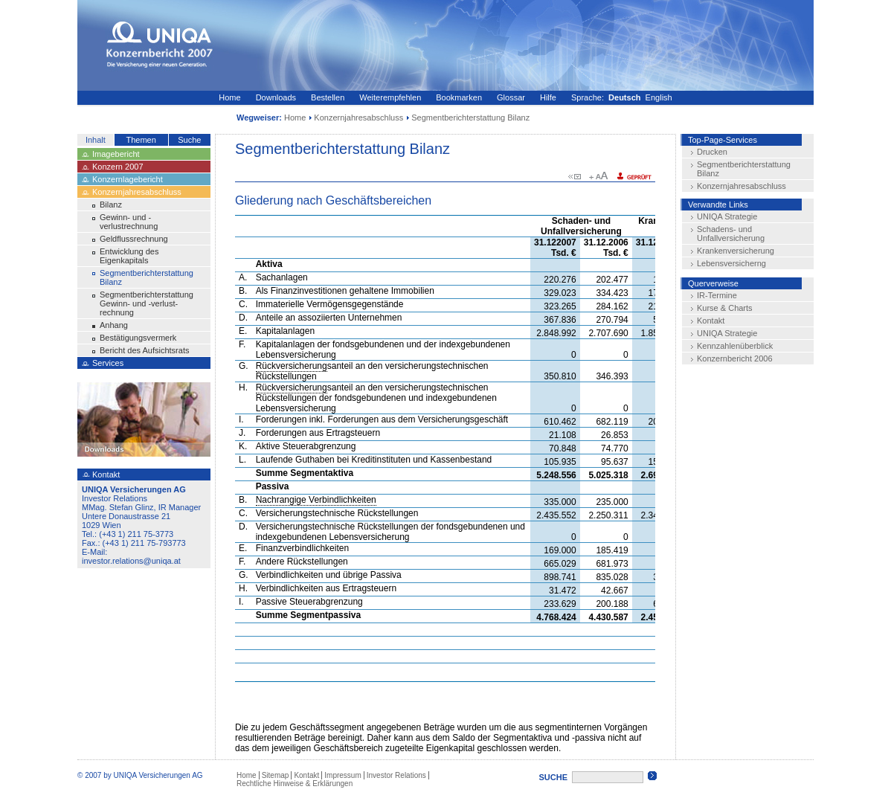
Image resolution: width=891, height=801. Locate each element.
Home (229, 97)
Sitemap (275, 775)
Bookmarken (459, 97)
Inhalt (96, 139)
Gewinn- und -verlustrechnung (129, 222)
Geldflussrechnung (134, 238)
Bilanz (111, 204)
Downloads (276, 97)
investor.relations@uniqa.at (131, 560)
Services (107, 362)
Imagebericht (116, 153)
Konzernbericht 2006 (735, 358)
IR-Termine (717, 295)
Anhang (114, 325)
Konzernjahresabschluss (358, 117)
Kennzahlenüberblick (735, 345)
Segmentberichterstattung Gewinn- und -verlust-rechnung (146, 303)
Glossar (511, 97)
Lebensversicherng (731, 263)
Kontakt (710, 320)
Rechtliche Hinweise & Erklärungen (295, 783)
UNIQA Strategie (727, 216)
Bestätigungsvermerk (138, 337)
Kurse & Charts (725, 307)
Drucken (712, 151)
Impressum (342, 775)
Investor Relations (396, 775)
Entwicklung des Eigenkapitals (129, 256)
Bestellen (327, 97)
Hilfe (548, 97)
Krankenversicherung (735, 250)
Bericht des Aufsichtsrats (144, 350)
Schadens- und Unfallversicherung (731, 233)
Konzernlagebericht (127, 179)
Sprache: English (621, 97)
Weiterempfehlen (390, 97)
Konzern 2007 (118, 166)
